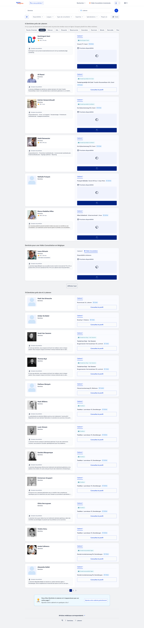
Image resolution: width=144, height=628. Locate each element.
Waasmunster (74, 30)
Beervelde (110, 30)
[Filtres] (27, 17)
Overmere (94, 30)
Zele (57, 30)
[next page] (76, 590)
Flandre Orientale (31, 30)
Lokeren (42, 30)
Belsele (102, 30)
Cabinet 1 (80, 36)
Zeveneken (84, 30)
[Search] (116, 10)
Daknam (50, 30)
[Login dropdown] (117, 3)
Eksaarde (64, 30)
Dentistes (70, 620)
